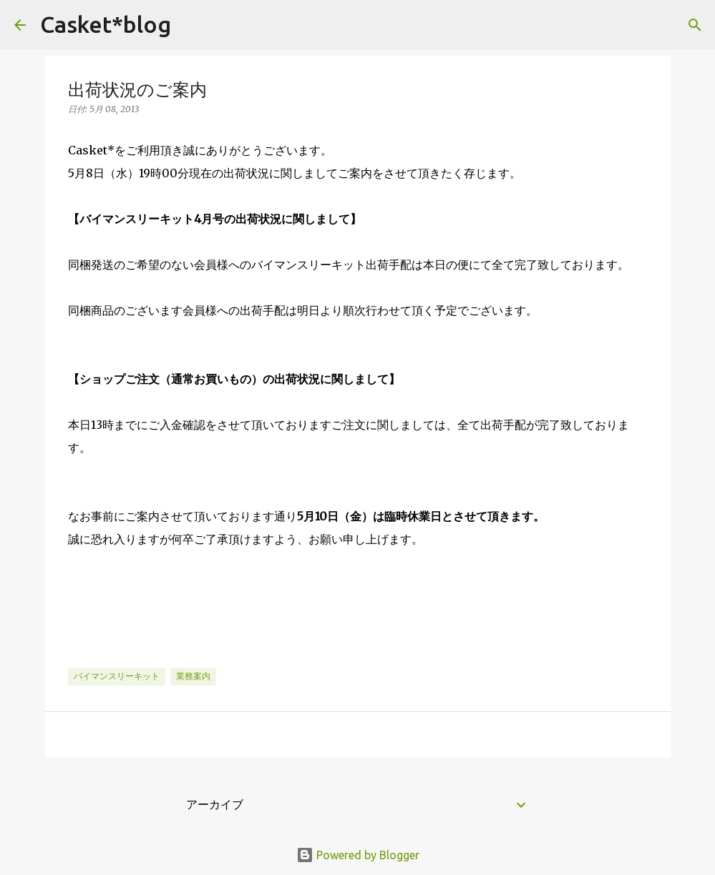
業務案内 (193, 676)
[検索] (191, 25)
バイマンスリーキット (117, 676)
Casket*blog (105, 24)
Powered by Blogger (357, 855)
